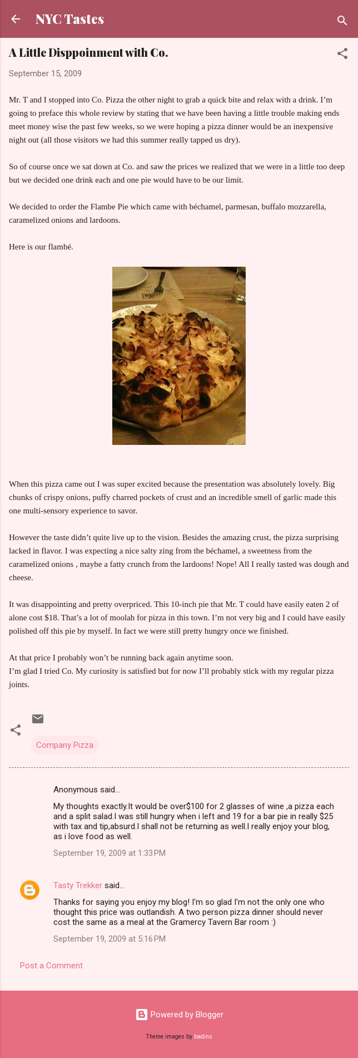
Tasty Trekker (77, 885)
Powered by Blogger (179, 1015)
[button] (342, 55)
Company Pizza (64, 745)
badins (203, 1036)
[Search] (342, 23)
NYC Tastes (70, 18)
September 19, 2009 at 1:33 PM (109, 853)
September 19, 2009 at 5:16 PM (109, 939)
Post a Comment (51, 966)
